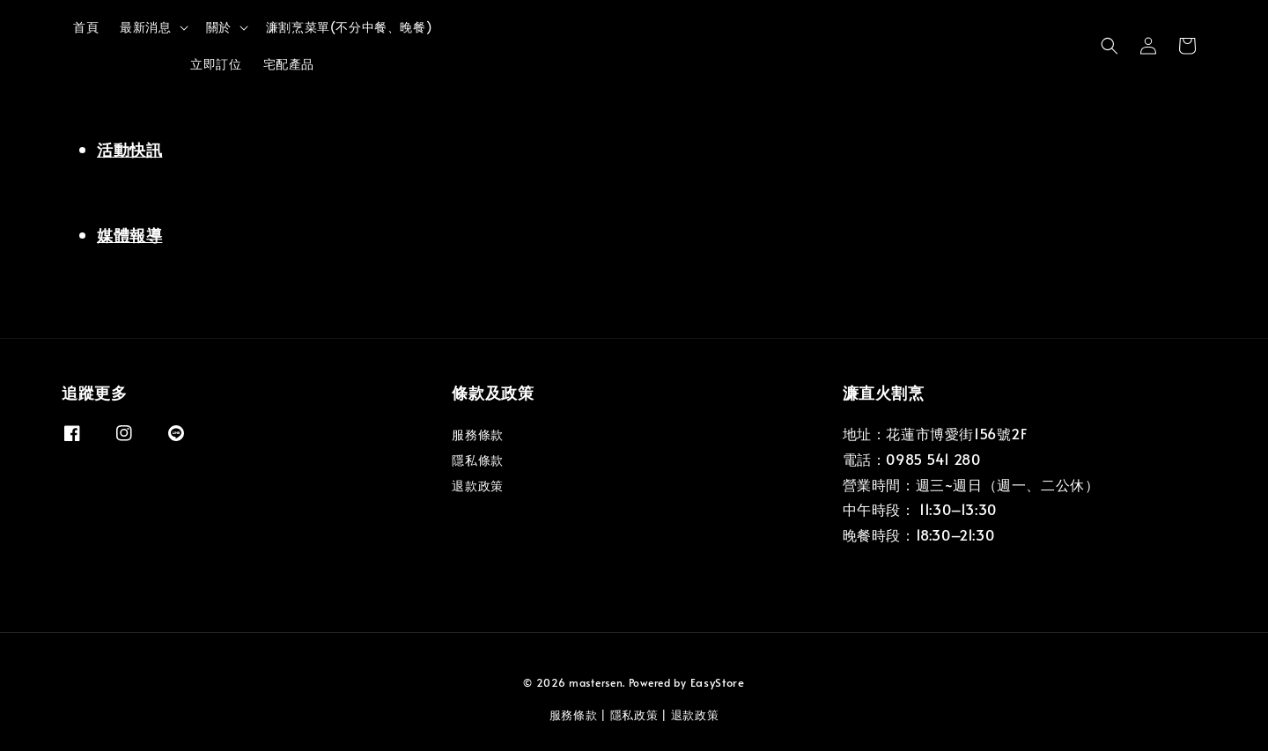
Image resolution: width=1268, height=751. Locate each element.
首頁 (86, 26)
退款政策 (477, 485)
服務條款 (477, 435)
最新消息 (145, 27)
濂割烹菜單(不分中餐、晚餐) (348, 26)
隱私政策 (634, 715)
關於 (219, 27)
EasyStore (717, 682)
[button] (1109, 45)
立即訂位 (215, 63)
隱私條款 (477, 460)
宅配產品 (288, 63)
